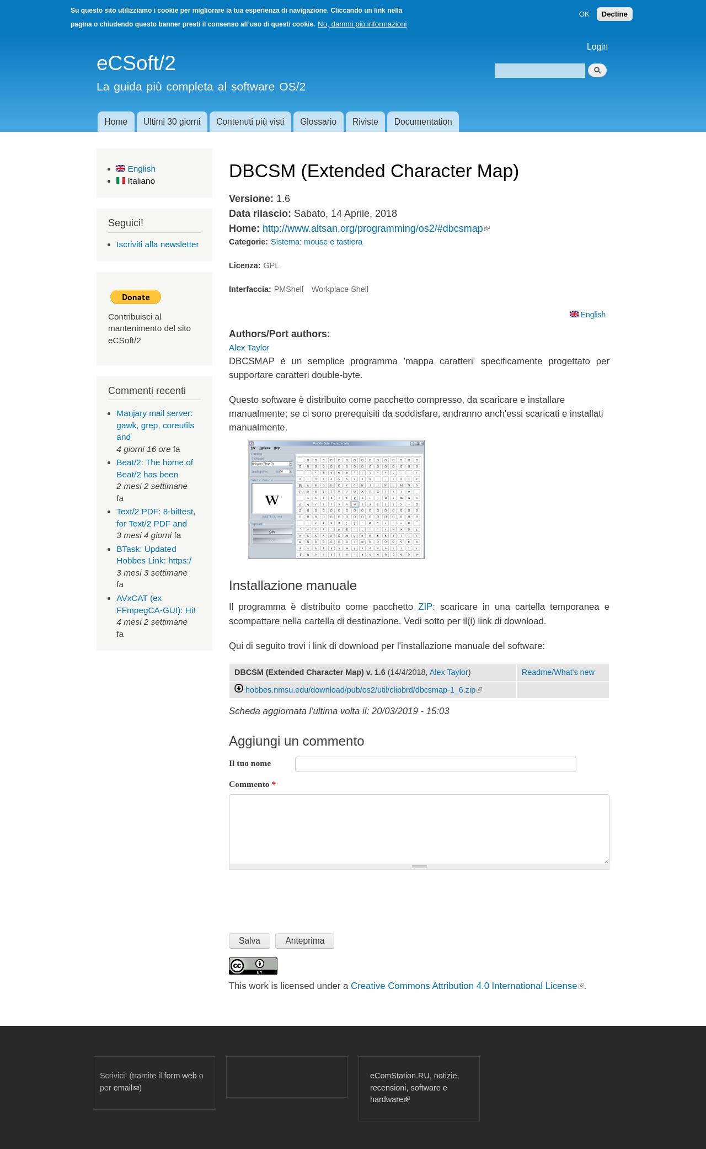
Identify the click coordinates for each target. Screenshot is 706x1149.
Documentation (423, 121)
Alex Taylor (249, 347)
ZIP (425, 607)
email (126, 1087)
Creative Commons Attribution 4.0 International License (467, 986)
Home (115, 121)
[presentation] (313, 896)
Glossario (318, 121)
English (136, 168)
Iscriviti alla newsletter (157, 244)
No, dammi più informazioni (362, 24)
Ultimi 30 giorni (171, 121)
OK (584, 14)
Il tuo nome (250, 763)
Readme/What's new (558, 672)
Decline (615, 14)
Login (597, 46)
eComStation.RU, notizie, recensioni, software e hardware (414, 1087)
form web (180, 1075)
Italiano (135, 180)
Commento (252, 784)
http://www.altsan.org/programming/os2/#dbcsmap (376, 228)
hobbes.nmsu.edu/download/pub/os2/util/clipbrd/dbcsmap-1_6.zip (363, 689)
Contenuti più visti (250, 121)
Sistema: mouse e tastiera (316, 241)
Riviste (365, 121)
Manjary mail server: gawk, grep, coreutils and (155, 424)
